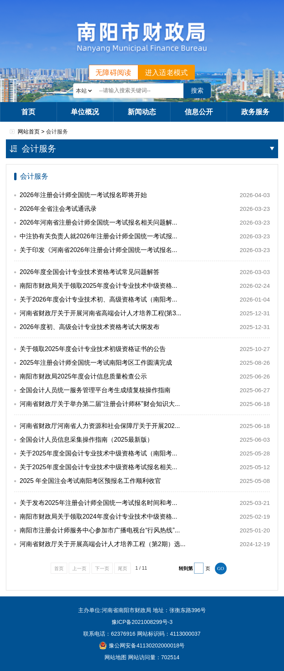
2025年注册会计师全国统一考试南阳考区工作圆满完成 (96, 362)
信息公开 (199, 112)
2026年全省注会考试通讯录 (58, 208)
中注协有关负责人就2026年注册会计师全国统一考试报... (98, 236)
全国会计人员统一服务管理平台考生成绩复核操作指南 (95, 390)
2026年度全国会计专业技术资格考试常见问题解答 (89, 272)
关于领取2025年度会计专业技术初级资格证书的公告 (93, 349)
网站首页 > (32, 131)
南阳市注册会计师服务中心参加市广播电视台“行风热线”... (100, 530)
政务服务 (255, 112)
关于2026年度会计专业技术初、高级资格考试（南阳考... (98, 299)
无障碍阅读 (113, 73)
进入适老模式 (166, 73)
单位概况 (85, 112)
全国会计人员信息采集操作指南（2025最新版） (86, 439)
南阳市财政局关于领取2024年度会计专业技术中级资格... (98, 516)
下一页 (102, 568)
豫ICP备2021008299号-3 (142, 622)
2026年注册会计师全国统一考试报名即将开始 (83, 195)
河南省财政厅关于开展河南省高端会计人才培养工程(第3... (100, 313)
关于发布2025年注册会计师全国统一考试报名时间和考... (98, 502)
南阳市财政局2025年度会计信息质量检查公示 (83, 376)
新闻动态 (142, 112)
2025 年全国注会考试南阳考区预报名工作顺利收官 (90, 480)
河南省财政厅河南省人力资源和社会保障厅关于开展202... (100, 425)
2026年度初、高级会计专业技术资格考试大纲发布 (89, 327)
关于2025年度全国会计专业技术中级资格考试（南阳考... (98, 453)
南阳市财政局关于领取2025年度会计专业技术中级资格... (98, 285)
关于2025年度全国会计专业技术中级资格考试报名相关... (98, 467)
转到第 (186, 568)
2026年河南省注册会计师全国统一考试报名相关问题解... (98, 222)
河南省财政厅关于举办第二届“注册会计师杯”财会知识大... (100, 403)
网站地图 (115, 657)
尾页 (122, 568)
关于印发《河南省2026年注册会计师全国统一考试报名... (98, 250)
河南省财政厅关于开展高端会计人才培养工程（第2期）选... (102, 544)
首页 (28, 112)
